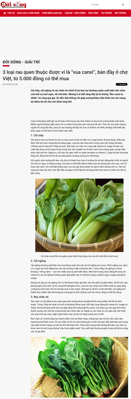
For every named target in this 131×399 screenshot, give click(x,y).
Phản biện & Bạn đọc (52, 13)
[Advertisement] (65, 36)
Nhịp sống (93, 13)
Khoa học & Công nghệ (28, 13)
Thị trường (106, 13)
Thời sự (11, 13)
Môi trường (120, 13)
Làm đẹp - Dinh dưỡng (75, 13)
